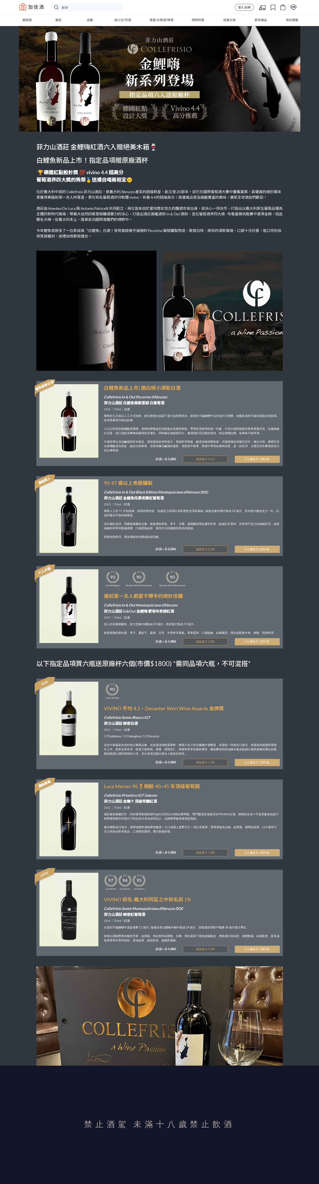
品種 (90, 20)
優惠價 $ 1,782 (205, 762)
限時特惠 (198, 20)
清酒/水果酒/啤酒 (161, 20)
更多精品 (261, 20)
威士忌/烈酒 (122, 20)
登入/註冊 (244, 7)
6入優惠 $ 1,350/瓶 (257, 459)
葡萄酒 (27, 20)
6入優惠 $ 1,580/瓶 (257, 762)
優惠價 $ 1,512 (205, 459)
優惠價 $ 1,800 (205, 641)
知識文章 (229, 20)
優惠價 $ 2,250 (205, 549)
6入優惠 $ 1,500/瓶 (257, 641)
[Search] (87, 7)
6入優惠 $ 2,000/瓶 (257, 549)
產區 (58, 20)
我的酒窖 (292, 20)
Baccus (31, 7)
